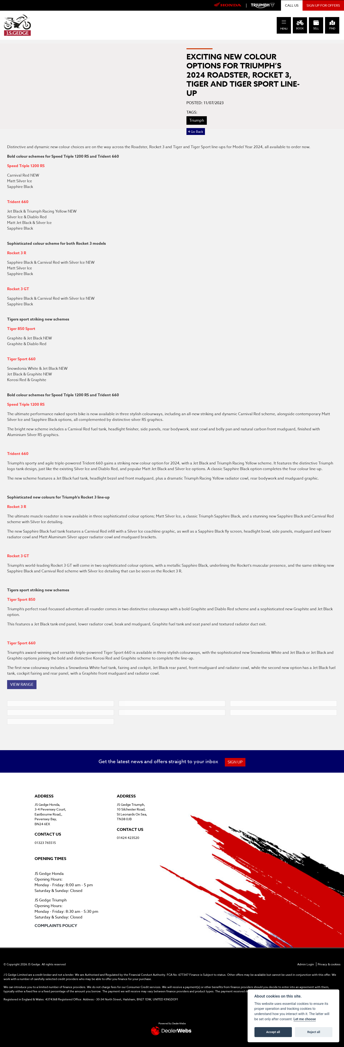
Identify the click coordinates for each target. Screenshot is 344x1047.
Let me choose (305, 1019)
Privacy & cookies (329, 964)
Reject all (313, 1032)
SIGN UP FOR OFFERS (323, 5)
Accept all (273, 1032)
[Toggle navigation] (283, 22)
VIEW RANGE (21, 684)
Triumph (196, 120)
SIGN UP (235, 762)
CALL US (292, 5)
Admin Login (305, 964)
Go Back (195, 131)
